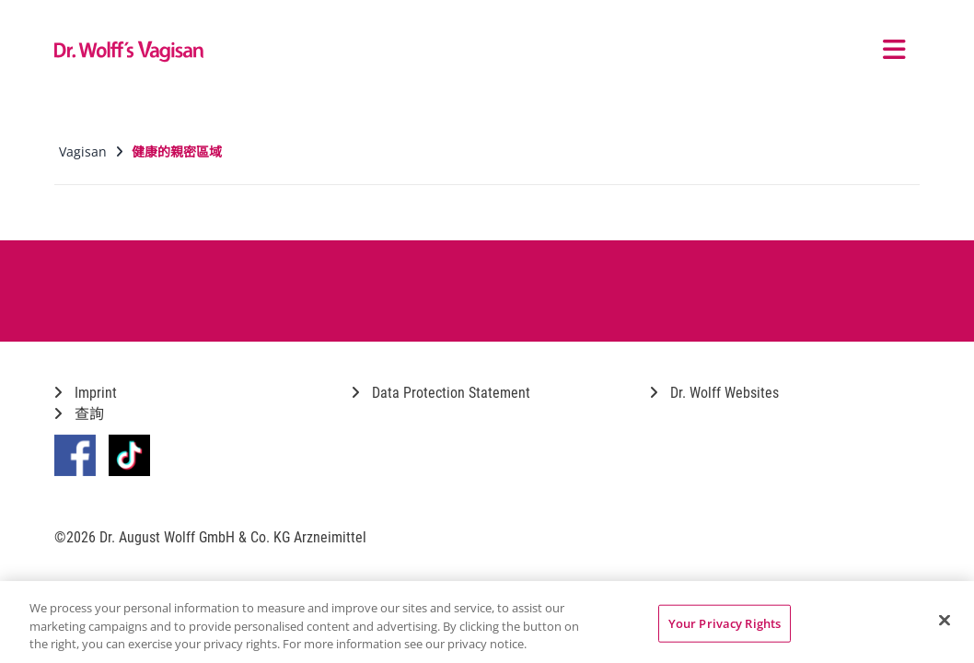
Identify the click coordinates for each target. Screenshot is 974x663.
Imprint (85, 392)
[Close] (944, 619)
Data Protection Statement (441, 392)
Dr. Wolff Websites (714, 392)
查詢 (79, 414)
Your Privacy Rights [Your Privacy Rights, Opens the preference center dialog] (724, 622)
